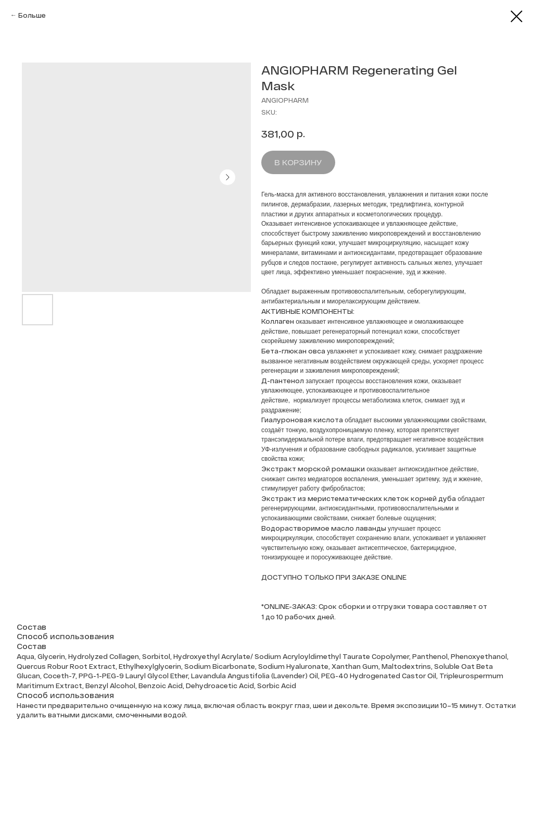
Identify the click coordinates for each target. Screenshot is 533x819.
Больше (32, 15)
